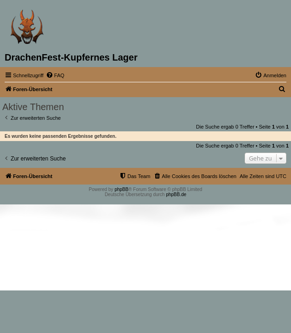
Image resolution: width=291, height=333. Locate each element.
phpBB (121, 189)
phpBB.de (176, 194)
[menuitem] (55, 75)
